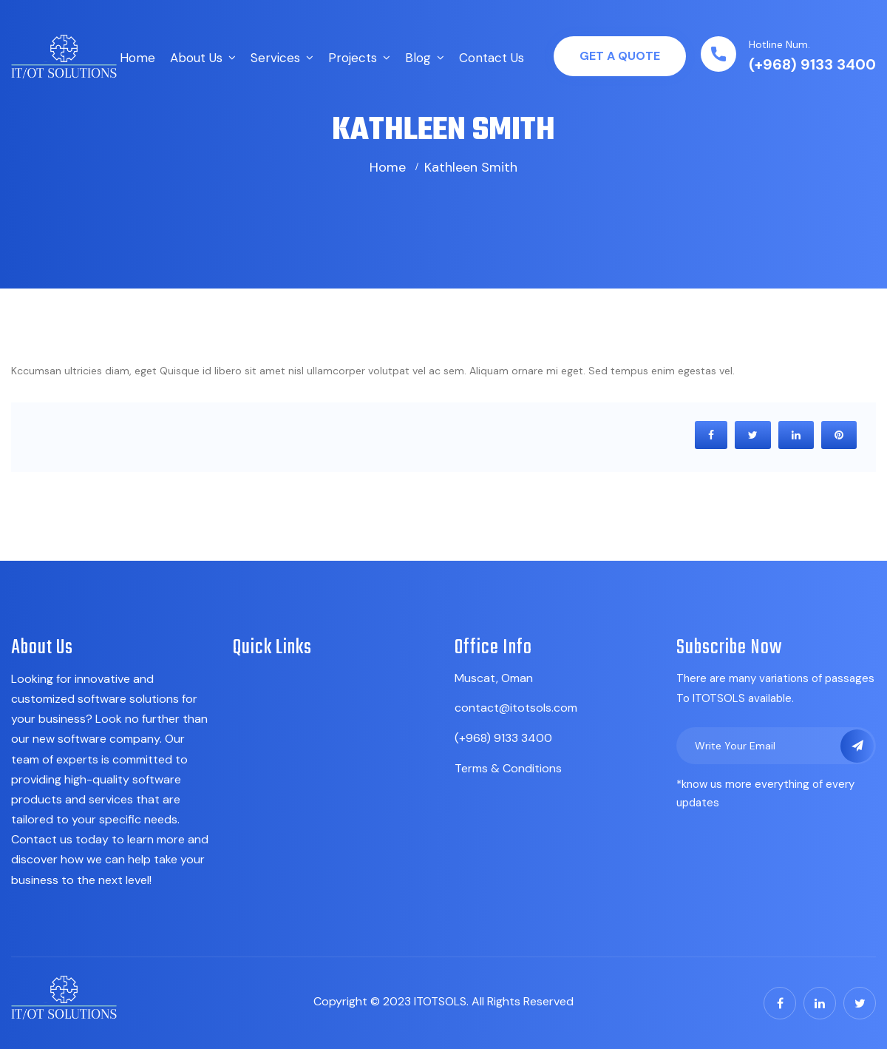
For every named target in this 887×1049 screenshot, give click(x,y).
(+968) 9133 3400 (812, 64)
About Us (196, 58)
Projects (352, 58)
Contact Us (491, 58)
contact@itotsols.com (516, 707)
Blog (418, 58)
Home (137, 58)
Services (275, 58)
